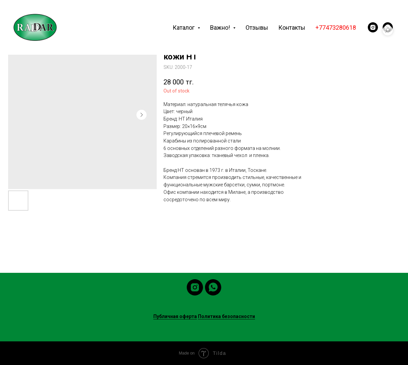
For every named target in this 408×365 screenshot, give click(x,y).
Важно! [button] (220, 27)
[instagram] (373, 27)
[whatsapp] (213, 287)
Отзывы (257, 27)
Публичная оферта (175, 316)
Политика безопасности (226, 316)
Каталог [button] (184, 27)
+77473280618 (335, 27)
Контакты (291, 27)
